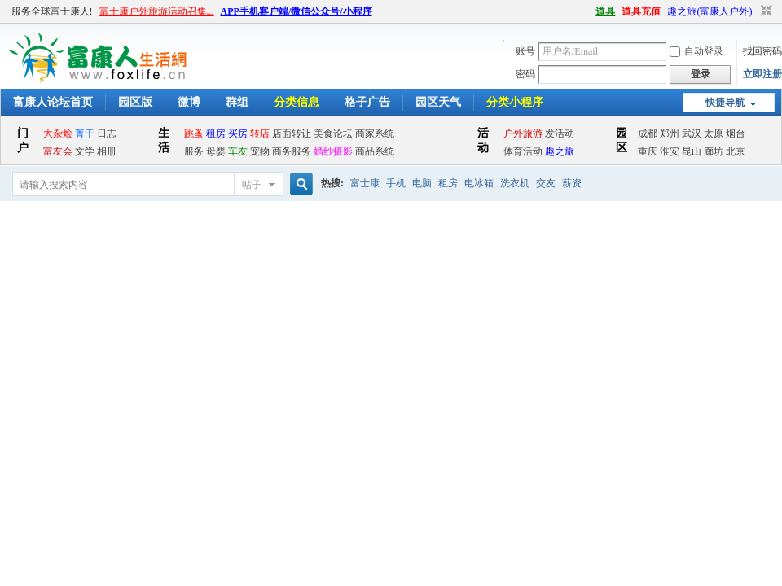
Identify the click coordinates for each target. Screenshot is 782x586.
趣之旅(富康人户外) (709, 11)
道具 (605, 11)
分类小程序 (514, 102)
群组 (237, 102)
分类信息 (296, 102)
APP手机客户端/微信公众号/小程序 (296, 11)
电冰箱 (479, 183)
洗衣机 (514, 183)
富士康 (365, 183)
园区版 (135, 102)
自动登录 (696, 51)
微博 (189, 102)
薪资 (572, 183)
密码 (525, 74)
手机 (396, 183)
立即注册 (762, 74)
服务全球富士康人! (52, 11)
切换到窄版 (764, 11)
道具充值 (641, 11)
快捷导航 (725, 102)
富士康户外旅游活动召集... (156, 11)
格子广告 (367, 102)
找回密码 (762, 51)
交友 (546, 183)
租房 (448, 183)
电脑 (422, 183)
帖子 (251, 184)
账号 (525, 51)
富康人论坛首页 (53, 102)
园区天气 (438, 102)
